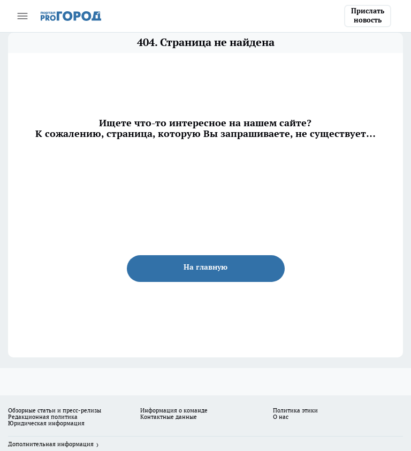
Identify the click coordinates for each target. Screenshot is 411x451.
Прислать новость (367, 15)
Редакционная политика (43, 417)
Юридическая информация (46, 423)
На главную (205, 267)
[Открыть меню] (22, 16)
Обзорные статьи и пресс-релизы (54, 410)
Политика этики (295, 410)
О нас (280, 417)
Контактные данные (168, 417)
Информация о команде (174, 410)
